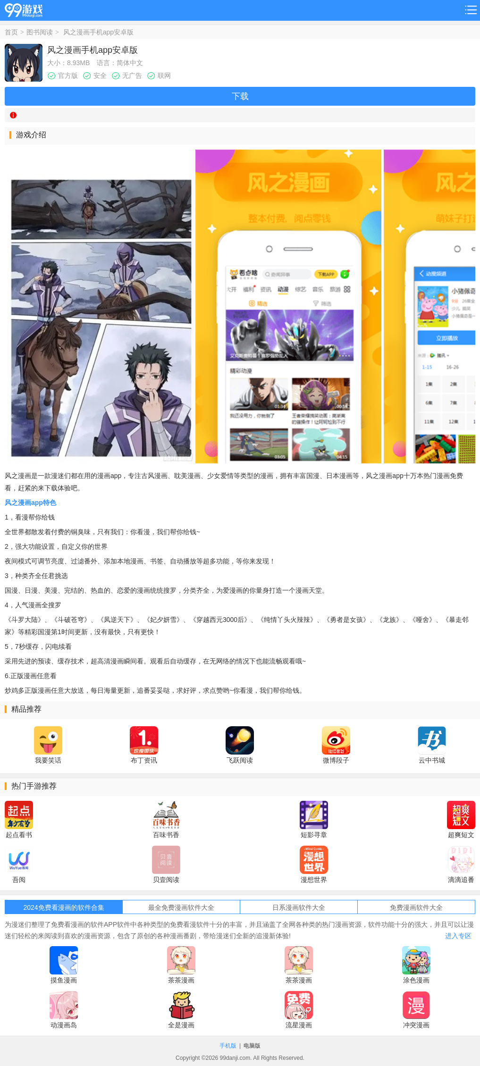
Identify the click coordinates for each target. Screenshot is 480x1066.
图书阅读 (39, 32)
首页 (11, 32)
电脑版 (252, 1045)
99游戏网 (23, 8)
